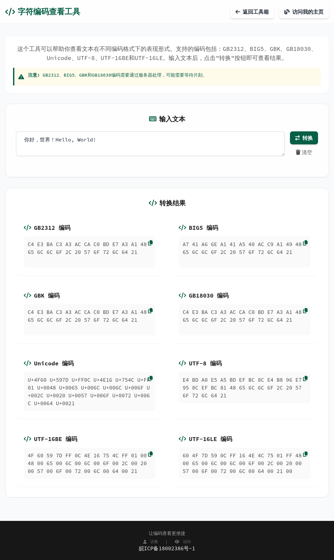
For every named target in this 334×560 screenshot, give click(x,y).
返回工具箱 (252, 11)
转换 (304, 138)
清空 (304, 152)
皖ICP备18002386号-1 (167, 548)
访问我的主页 (304, 11)
